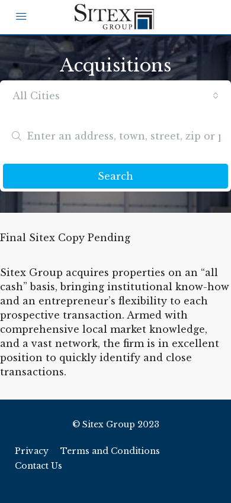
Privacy (32, 451)
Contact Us (38, 465)
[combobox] (115, 95)
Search (115, 176)
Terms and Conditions (110, 451)
